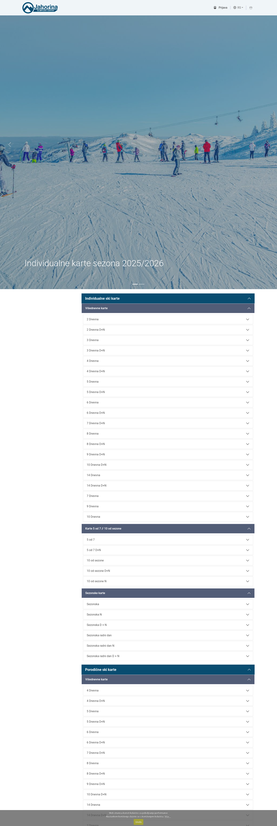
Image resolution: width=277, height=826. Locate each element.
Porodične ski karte (100, 669)
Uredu (138, 822)
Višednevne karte (96, 308)
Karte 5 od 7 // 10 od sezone (103, 528)
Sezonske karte (95, 593)
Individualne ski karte (102, 298)
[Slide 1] (135, 284)
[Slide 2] (141, 284)
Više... (168, 816)
